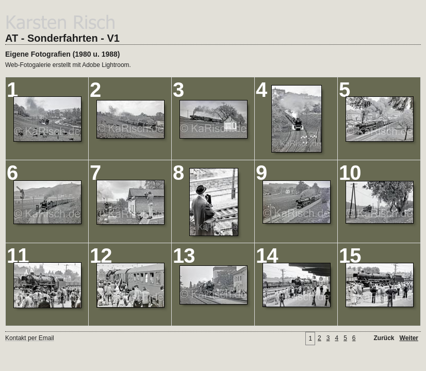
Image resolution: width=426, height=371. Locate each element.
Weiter (409, 338)
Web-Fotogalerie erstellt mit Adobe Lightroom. (68, 65)
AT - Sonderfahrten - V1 (62, 38)
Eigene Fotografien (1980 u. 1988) (62, 54)
